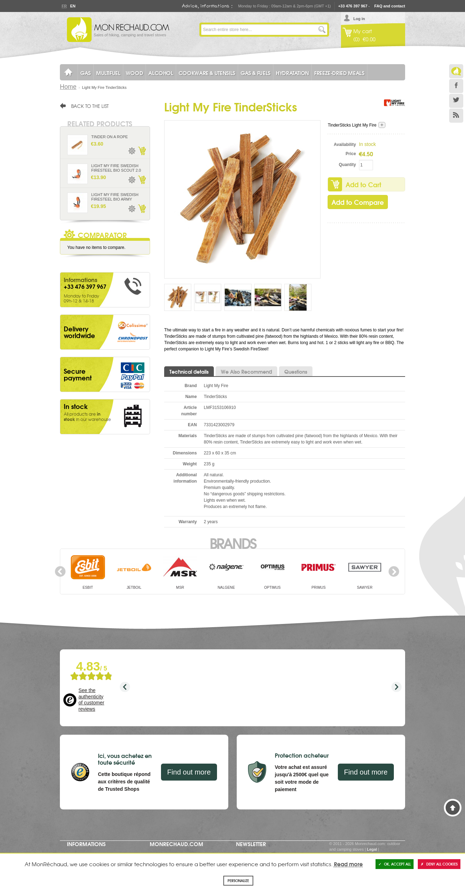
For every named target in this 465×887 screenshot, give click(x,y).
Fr (64, 6)
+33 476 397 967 (352, 6)
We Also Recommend (246, 371)
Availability (345, 144)
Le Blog (456, 71)
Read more (348, 864)
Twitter (456, 101)
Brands (233, 542)
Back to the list (90, 106)
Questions (295, 371)
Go (322, 29)
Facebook (456, 86)
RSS (456, 116)
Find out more (189, 772)
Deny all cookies (439, 864)
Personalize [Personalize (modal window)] (238, 880)
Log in (359, 19)
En (72, 6)
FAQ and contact (389, 6)
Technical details (189, 371)
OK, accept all (394, 864)
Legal (372, 849)
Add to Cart (363, 184)
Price (351, 153)
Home (68, 86)
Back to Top (452, 807)
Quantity (347, 164)
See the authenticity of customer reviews (91, 699)
